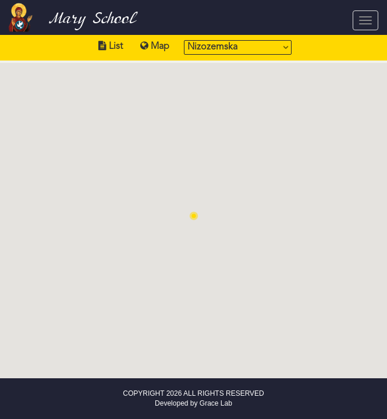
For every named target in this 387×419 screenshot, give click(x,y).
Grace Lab (216, 403)
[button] (193, 216)
